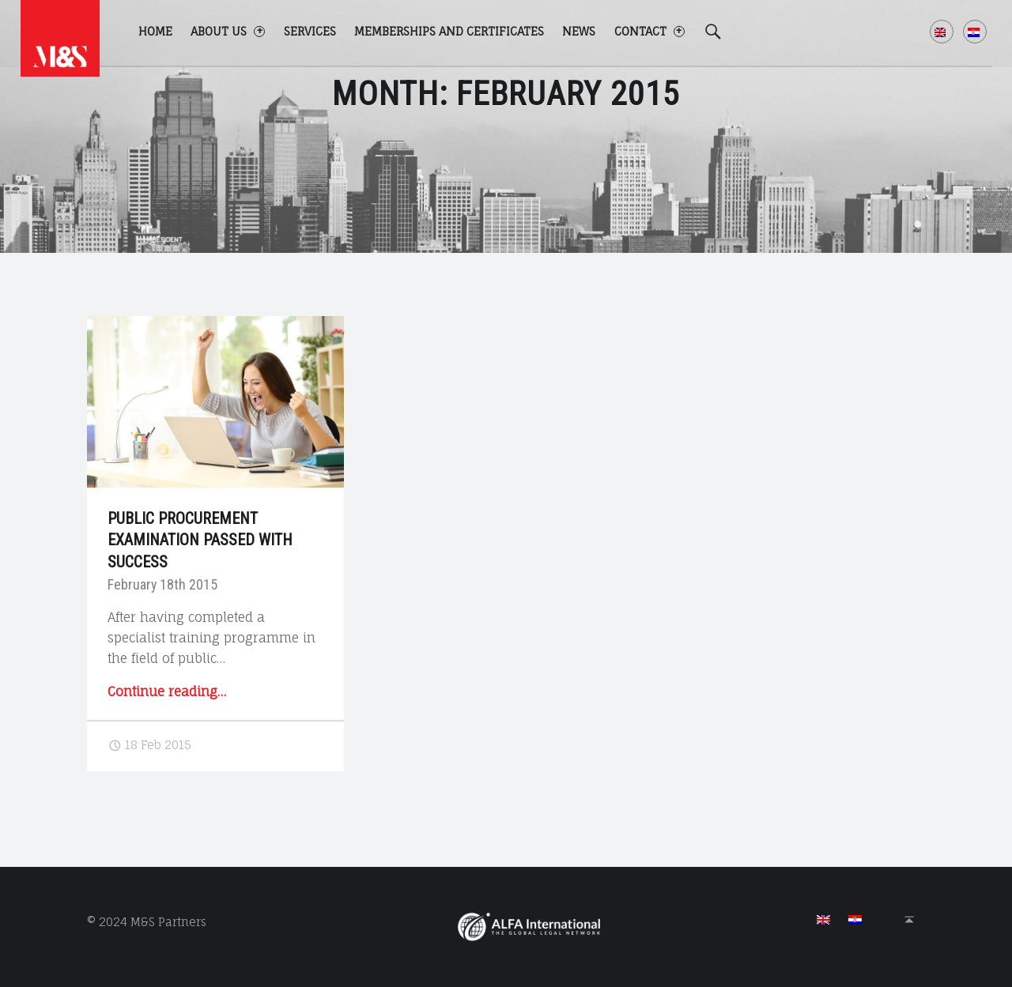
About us (228, 31)
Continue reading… (167, 691)
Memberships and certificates (449, 31)
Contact (649, 31)
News (578, 31)
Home (155, 31)
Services (310, 31)
